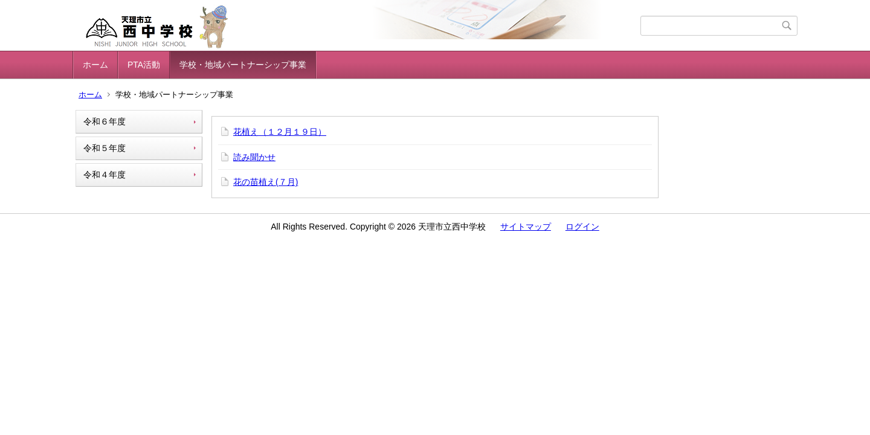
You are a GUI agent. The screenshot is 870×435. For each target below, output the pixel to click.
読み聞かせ (254, 157)
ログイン (582, 226)
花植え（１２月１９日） (279, 132)
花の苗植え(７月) (265, 182)
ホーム (95, 64)
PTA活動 (143, 64)
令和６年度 (104, 121)
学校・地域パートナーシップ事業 (242, 64)
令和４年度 (104, 174)
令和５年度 (104, 148)
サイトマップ (525, 226)
